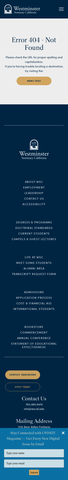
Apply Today (22, 388)
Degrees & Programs (34, 224)
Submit (34, 472)
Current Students (34, 235)
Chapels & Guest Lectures (34, 241)
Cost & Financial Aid (34, 305)
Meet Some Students (34, 264)
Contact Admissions (22, 376)
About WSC (34, 183)
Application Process (34, 299)
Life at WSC (34, 259)
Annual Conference (34, 340)
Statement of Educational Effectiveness (34, 347)
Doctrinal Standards (34, 229)
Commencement (34, 334)
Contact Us (34, 200)
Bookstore (33, 328)
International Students (34, 310)
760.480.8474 (34, 406)
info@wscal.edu (34, 410)
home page (34, 80)
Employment (34, 189)
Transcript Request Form (34, 276)
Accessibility (34, 206)
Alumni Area (34, 270)
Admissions (34, 294)
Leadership (34, 195)
